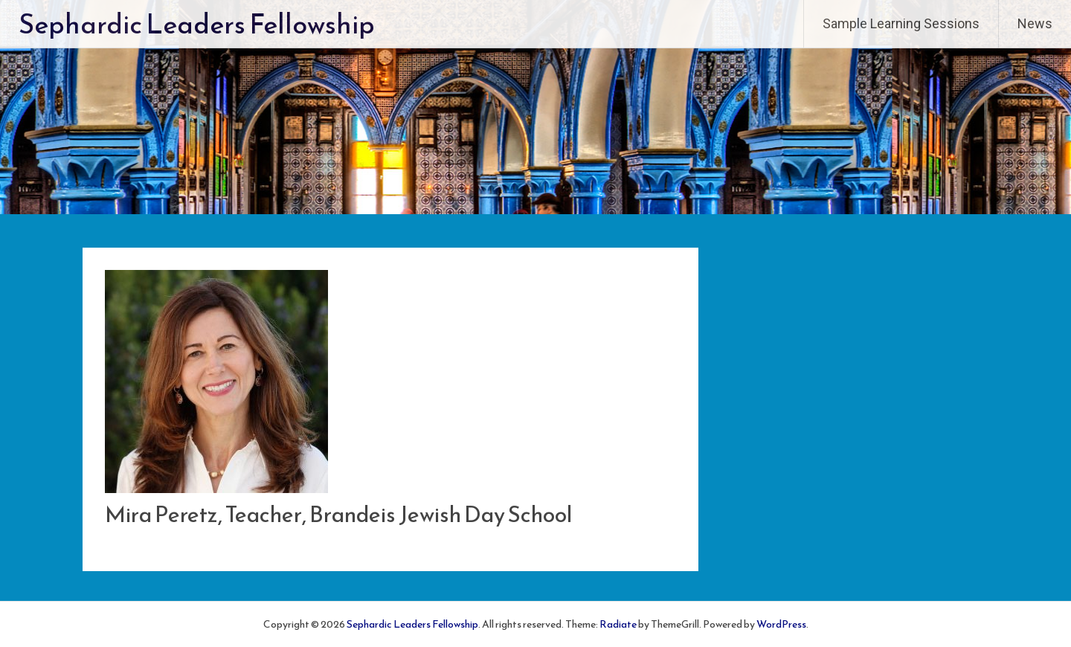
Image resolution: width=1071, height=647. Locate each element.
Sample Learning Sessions (901, 23)
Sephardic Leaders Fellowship (197, 24)
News (1034, 23)
